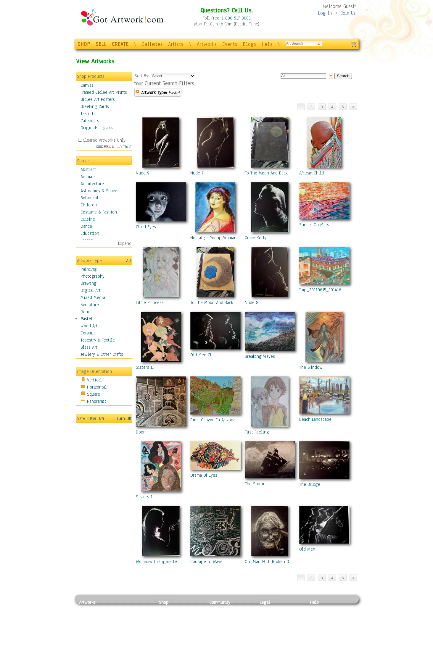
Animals (88, 176)
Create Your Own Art (178, 649)
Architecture (92, 184)
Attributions (269, 622)
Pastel (86, 319)
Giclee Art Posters (98, 99)
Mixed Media (93, 297)
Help (267, 44)
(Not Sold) (108, 128)
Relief (86, 312)
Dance (86, 226)
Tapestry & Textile (98, 340)
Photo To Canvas (174, 609)
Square (93, 394)
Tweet (315, 649)
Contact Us (320, 609)
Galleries (152, 44)
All (128, 260)
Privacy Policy (273, 609)
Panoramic (97, 401)
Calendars (90, 121)
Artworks (207, 44)
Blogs (249, 44)
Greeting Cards (95, 106)
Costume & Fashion (99, 212)
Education (90, 233)
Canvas (87, 85)
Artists (175, 44)
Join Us (348, 13)
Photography (92, 276)
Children (89, 205)
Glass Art (89, 347)
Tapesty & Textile (133, 635)
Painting (89, 269)
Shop (163, 602)
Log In (325, 13)
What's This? (113, 146)
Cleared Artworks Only (104, 140)
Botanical (89, 198)
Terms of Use (272, 616)
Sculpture (90, 305)
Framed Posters (173, 616)
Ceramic (88, 333)
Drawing (88, 283)
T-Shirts (88, 114)
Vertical (94, 380)
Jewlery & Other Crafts (102, 354)
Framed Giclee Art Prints (104, 92)
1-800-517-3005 (236, 18)
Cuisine (88, 219)
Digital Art (91, 290)
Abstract (88, 169)
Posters (166, 622)
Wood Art (89, 326)
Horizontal (97, 387)
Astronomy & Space (99, 191)
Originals (89, 128)
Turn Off (124, 418)
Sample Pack (322, 616)
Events (229, 44)
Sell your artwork (225, 635)
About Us (318, 622)
